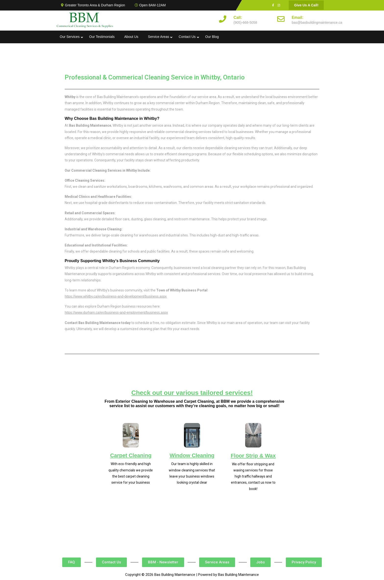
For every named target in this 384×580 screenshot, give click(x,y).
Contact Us (187, 37)
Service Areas (158, 37)
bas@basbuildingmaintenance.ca (317, 22)
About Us (131, 37)
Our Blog (212, 37)
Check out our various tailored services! (192, 392)
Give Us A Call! (306, 5)
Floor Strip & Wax (253, 456)
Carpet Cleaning (131, 455)
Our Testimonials (102, 37)
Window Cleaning (191, 455)
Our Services (70, 37)
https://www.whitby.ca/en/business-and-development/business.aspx (116, 296)
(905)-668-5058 (245, 22)
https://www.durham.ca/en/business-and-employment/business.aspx (116, 312)
